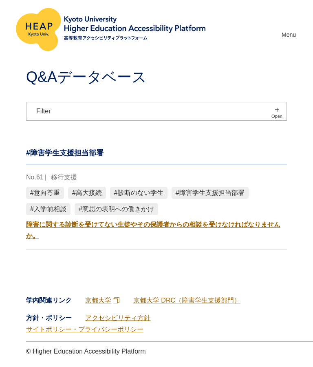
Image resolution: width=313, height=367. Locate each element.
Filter (43, 111)
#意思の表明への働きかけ (116, 209)
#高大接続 (87, 192)
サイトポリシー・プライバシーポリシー (84, 329)
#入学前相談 (48, 209)
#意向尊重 (45, 192)
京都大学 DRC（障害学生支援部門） (186, 300)
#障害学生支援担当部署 (210, 192)
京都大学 (103, 300)
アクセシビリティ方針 (117, 317)
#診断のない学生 (138, 192)
